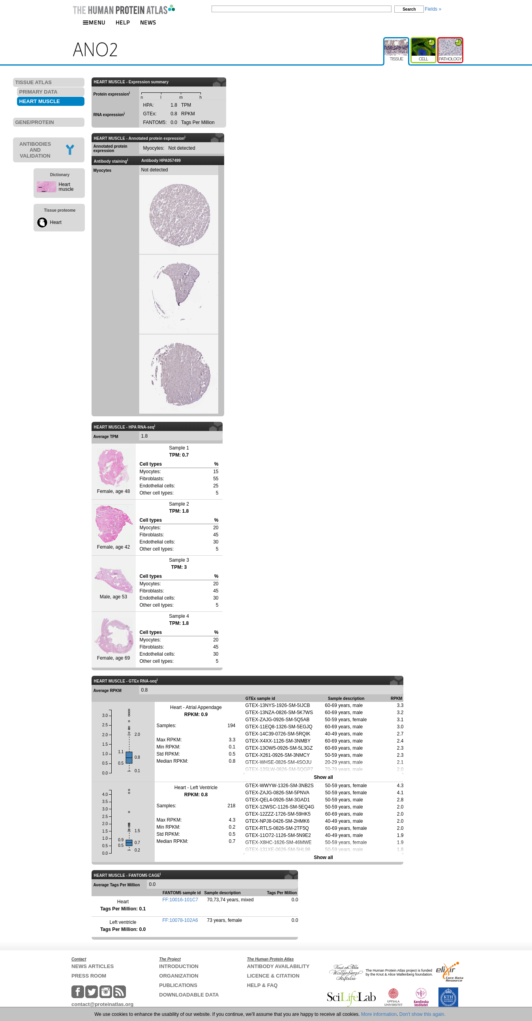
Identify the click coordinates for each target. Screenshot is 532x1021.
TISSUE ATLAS (33, 82)
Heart (56, 222)
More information (379, 1014)
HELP (123, 22)
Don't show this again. (422, 1014)
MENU (93, 22)
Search (409, 9)
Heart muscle (66, 187)
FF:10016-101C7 (181, 900)
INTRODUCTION (179, 966)
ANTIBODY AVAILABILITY (278, 966)
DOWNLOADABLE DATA (189, 995)
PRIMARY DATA (38, 92)
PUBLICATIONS (178, 985)
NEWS (148, 22)
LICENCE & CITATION (273, 976)
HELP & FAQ (262, 985)
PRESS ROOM (88, 976)
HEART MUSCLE (39, 101)
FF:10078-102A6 (180, 920)
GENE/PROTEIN (34, 122)
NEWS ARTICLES (92, 966)
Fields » (433, 9)
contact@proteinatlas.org (102, 1004)
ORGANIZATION (178, 976)
